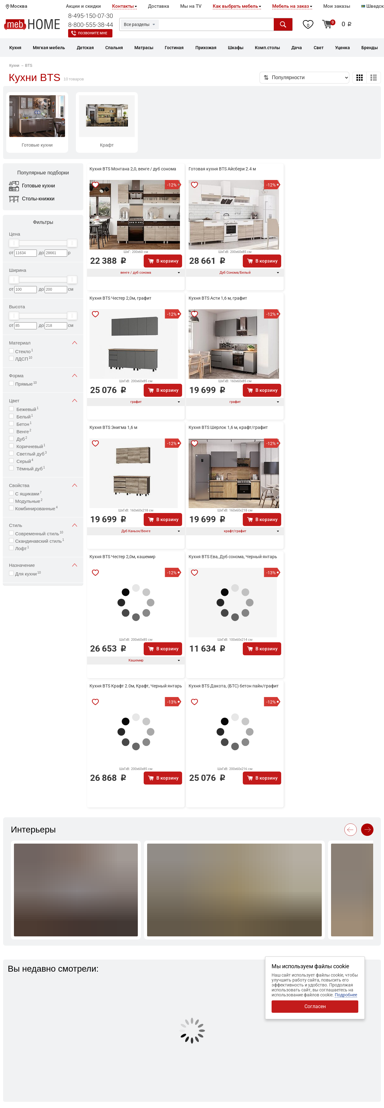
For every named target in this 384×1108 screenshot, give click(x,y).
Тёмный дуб (30, 468)
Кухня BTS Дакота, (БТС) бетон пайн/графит (234, 685)
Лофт (22, 548)
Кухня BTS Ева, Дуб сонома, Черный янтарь (233, 556)
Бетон (23, 423)
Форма (43, 375)
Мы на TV (191, 6)
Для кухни (28, 573)
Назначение (43, 565)
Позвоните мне (92, 33)
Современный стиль (39, 533)
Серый (24, 461)
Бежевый (26, 409)
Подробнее (346, 994)
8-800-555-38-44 (90, 24)
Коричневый (30, 446)
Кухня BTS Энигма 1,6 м (113, 427)
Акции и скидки (83, 6)
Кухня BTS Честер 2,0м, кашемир (122, 556)
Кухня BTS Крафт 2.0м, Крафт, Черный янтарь (135, 685)
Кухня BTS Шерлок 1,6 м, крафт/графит (228, 427)
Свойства (43, 485)
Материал (43, 342)
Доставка (158, 6)
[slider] (14, 243)
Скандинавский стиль (39, 540)
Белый (24, 416)
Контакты (123, 6)
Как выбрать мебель (235, 6)
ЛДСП (23, 358)
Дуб (21, 438)
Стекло (24, 351)
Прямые (26, 383)
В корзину (167, 261)
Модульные (28, 500)
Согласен (315, 1006)
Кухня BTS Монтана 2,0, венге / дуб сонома (132, 168)
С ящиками (28, 493)
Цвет (43, 400)
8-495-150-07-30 (90, 15)
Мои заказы (336, 6)
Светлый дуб (31, 453)
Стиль (43, 525)
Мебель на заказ (290, 6)
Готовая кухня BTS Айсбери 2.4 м (222, 168)
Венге (23, 431)
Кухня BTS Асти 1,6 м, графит (218, 298)
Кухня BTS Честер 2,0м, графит (120, 298)
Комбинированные (36, 508)
